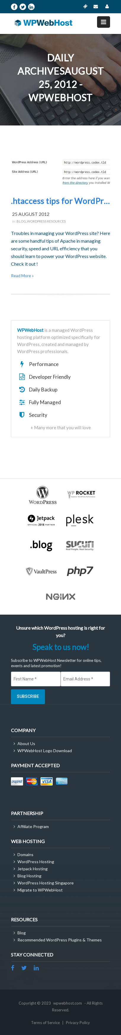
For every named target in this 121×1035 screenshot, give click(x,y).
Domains (25, 854)
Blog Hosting (29, 875)
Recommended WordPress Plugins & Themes (59, 939)
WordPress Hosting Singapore (45, 882)
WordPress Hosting (35, 861)
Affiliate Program (33, 826)
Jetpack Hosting (32, 868)
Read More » (22, 275)
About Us (26, 743)
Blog (21, 221)
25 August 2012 (30, 214)
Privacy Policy (78, 1022)
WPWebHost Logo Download (44, 750)
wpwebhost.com (67, 1003)
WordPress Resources (46, 221)
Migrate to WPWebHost (40, 889)
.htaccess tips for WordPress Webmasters (60, 201)
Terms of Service (46, 1022)
